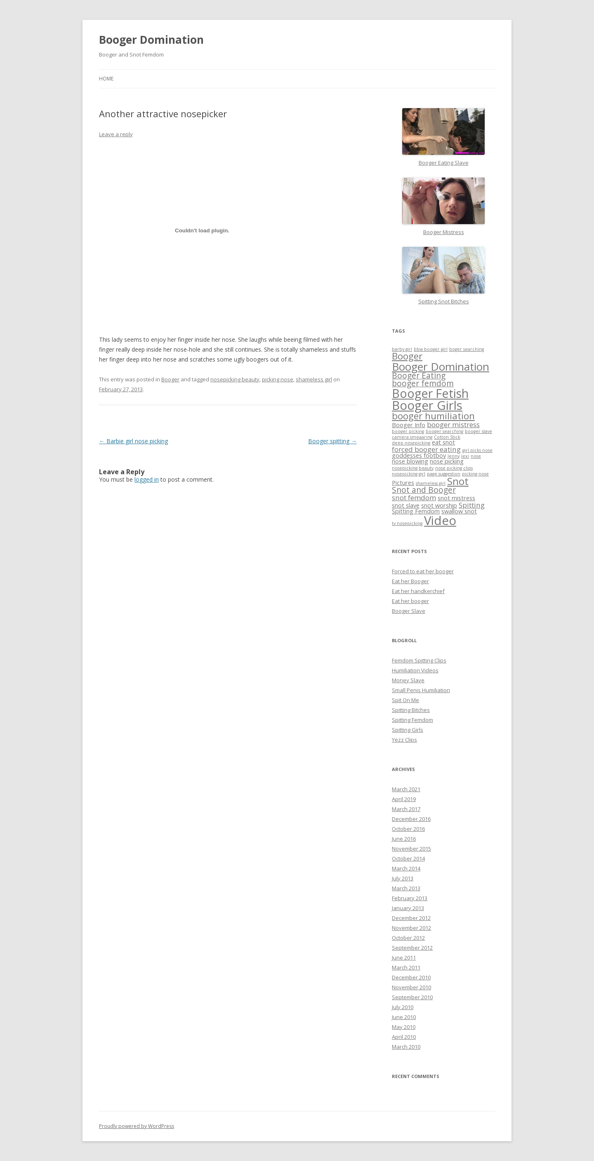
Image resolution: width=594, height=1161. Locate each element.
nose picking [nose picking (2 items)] (447, 461)
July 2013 (402, 878)
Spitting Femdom (412, 720)
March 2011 (406, 967)
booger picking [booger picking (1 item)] (408, 431)
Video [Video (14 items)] (440, 520)
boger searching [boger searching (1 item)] (466, 349)
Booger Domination (151, 39)
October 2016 (408, 828)
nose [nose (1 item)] (476, 456)
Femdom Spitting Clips (419, 660)
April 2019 (404, 799)
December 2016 (411, 819)
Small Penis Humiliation (421, 690)
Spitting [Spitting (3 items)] (472, 505)
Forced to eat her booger (423, 571)
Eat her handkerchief (418, 591)
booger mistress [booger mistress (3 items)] (453, 424)
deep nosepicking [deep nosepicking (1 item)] (411, 443)
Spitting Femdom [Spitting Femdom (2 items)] (416, 511)
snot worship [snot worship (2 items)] (439, 505)
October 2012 (408, 937)
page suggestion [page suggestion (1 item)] (443, 474)
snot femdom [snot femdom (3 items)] (414, 497)
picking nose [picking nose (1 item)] (475, 474)
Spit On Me (405, 700)
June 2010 (404, 1017)
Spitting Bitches (411, 710)
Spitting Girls (407, 729)
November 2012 (411, 928)
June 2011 (404, 957)
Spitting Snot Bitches (443, 301)
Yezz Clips (404, 739)
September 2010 (412, 997)
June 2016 (404, 838)
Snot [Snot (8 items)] (458, 481)
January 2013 (408, 908)
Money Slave (408, 680)
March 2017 (406, 809)
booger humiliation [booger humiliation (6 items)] (433, 415)
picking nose (277, 379)
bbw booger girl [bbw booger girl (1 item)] (431, 349)
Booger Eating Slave (444, 162)
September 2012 (412, 947)
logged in (146, 479)
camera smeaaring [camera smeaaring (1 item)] (412, 437)
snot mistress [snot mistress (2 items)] (456, 498)
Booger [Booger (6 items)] (407, 356)
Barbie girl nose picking (133, 441)
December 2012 (411, 918)
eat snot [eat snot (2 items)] (443, 442)
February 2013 (409, 898)
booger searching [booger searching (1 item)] (444, 431)
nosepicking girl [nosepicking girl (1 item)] (408, 474)
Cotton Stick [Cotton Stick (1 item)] (447, 437)
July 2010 (402, 1007)
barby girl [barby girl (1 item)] (402, 349)
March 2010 (406, 1046)
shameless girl (314, 379)
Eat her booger (410, 601)
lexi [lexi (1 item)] (465, 456)
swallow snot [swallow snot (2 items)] (459, 511)
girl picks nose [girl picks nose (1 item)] (477, 450)
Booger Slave (408, 611)
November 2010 (411, 987)
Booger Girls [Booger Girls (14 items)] (427, 405)
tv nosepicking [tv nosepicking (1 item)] (407, 523)
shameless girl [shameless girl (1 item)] (431, 483)
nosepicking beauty (234, 379)
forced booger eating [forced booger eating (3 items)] (426, 449)
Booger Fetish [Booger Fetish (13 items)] (430, 393)
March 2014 (406, 868)
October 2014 (408, 858)
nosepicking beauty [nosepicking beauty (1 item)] (413, 468)
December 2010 (411, 977)
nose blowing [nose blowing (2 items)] (410, 461)
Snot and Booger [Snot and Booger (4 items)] (424, 490)
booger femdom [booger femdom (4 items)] (423, 383)
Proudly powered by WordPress (136, 1126)
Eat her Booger (410, 581)
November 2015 (411, 848)
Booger (170, 379)
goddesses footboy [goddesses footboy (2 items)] (419, 455)
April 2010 (404, 1036)
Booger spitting (332, 441)
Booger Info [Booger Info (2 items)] (408, 425)
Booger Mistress (443, 232)
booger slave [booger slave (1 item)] (478, 431)
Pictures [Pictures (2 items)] (403, 483)
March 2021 (406, 789)
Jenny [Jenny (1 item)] (454, 456)
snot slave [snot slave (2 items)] (406, 505)
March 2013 (406, 888)
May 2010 (403, 1027)
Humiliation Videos (415, 670)
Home (106, 78)
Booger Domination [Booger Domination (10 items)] (440, 366)
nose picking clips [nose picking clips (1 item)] (454, 468)
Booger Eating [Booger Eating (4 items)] (419, 375)
